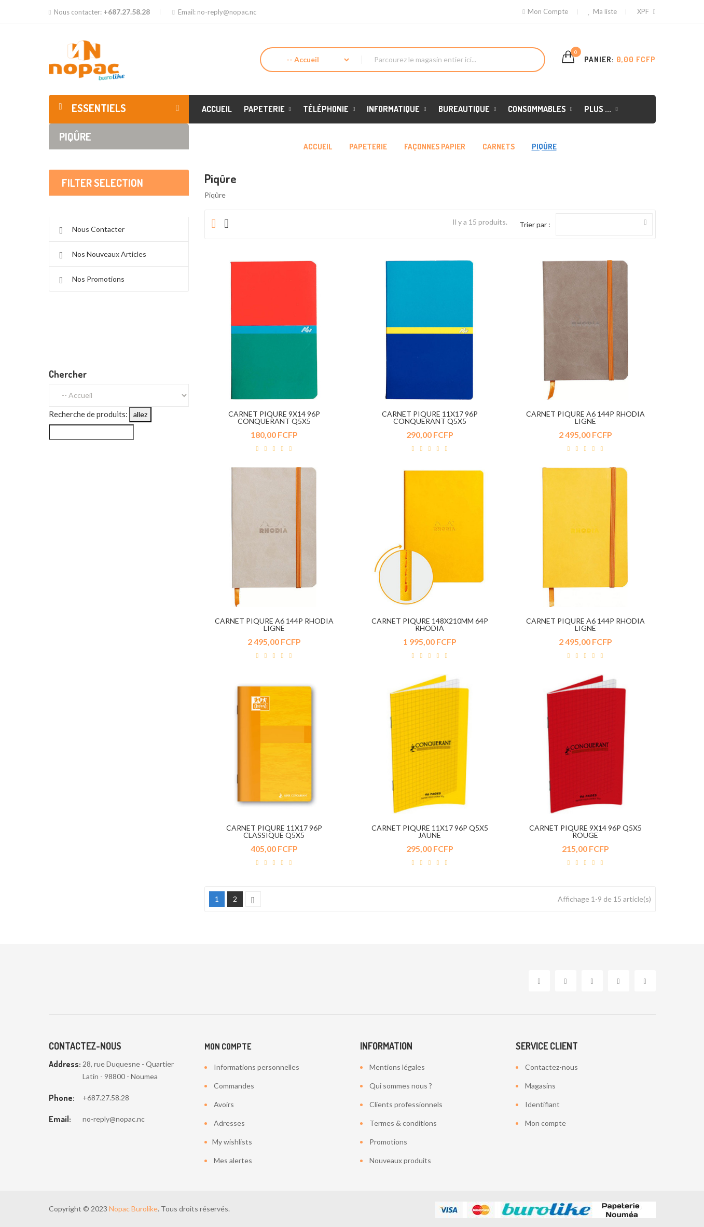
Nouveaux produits (400, 1160)
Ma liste (602, 11)
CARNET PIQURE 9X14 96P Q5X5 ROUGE (585, 831)
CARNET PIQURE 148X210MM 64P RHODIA (429, 624)
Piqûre (75, 136)
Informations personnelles (256, 1067)
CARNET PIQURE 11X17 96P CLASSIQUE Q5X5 (274, 831)
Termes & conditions (403, 1123)
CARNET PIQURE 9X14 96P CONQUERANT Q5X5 (274, 417)
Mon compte (228, 1046)
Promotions (388, 1141)
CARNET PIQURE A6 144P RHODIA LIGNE (585, 417)
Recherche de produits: (88, 445)
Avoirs (224, 1104)
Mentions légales (397, 1067)
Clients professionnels (406, 1104)
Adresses (229, 1123)
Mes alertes (233, 1160)
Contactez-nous (551, 1067)
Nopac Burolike (133, 1208)
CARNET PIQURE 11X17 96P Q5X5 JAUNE (429, 831)
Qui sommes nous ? (400, 1085)
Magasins (540, 1085)
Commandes (234, 1085)
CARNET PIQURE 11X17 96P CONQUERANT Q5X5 (430, 417)
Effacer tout (118, 216)
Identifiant (542, 1104)
